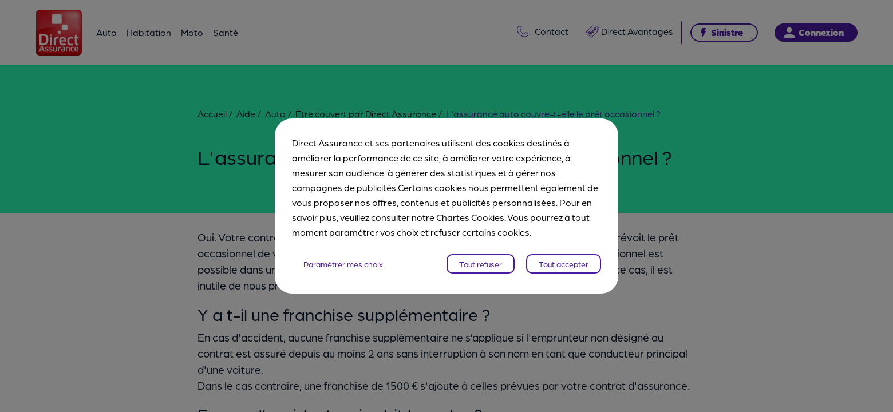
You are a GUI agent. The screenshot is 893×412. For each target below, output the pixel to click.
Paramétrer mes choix (343, 263)
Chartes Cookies (470, 217)
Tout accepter (563, 263)
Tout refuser (480, 263)
